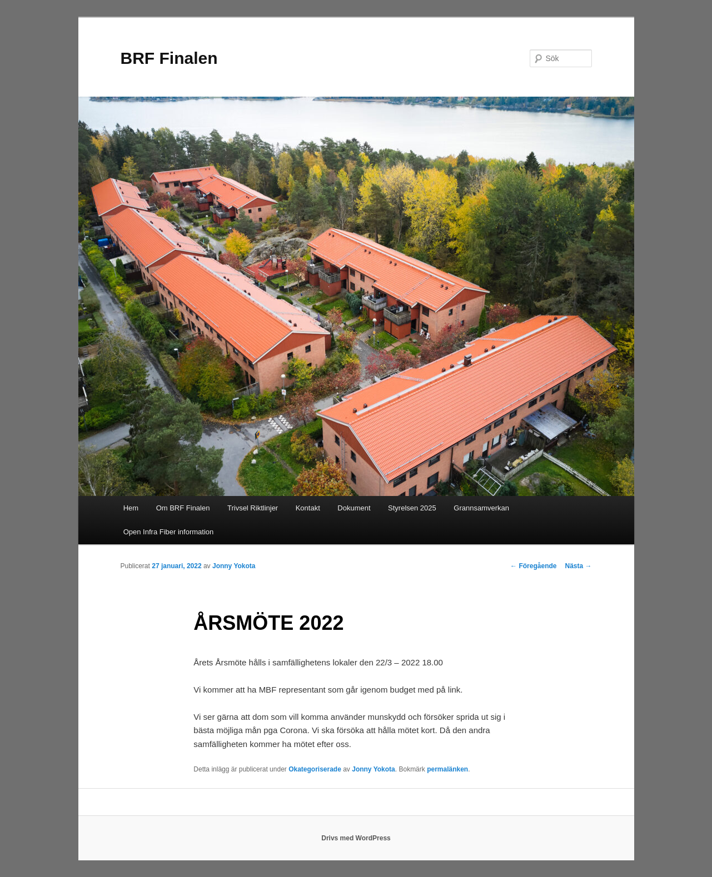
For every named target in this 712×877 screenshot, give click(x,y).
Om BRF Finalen (183, 508)
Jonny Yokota (234, 566)
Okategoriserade (314, 769)
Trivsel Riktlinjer (252, 508)
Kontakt (308, 508)
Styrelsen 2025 (412, 508)
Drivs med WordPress (356, 838)
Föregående (533, 566)
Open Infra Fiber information (168, 532)
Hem (130, 508)
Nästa (578, 566)
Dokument (353, 508)
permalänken (447, 769)
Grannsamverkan (481, 508)
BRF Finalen (169, 58)
